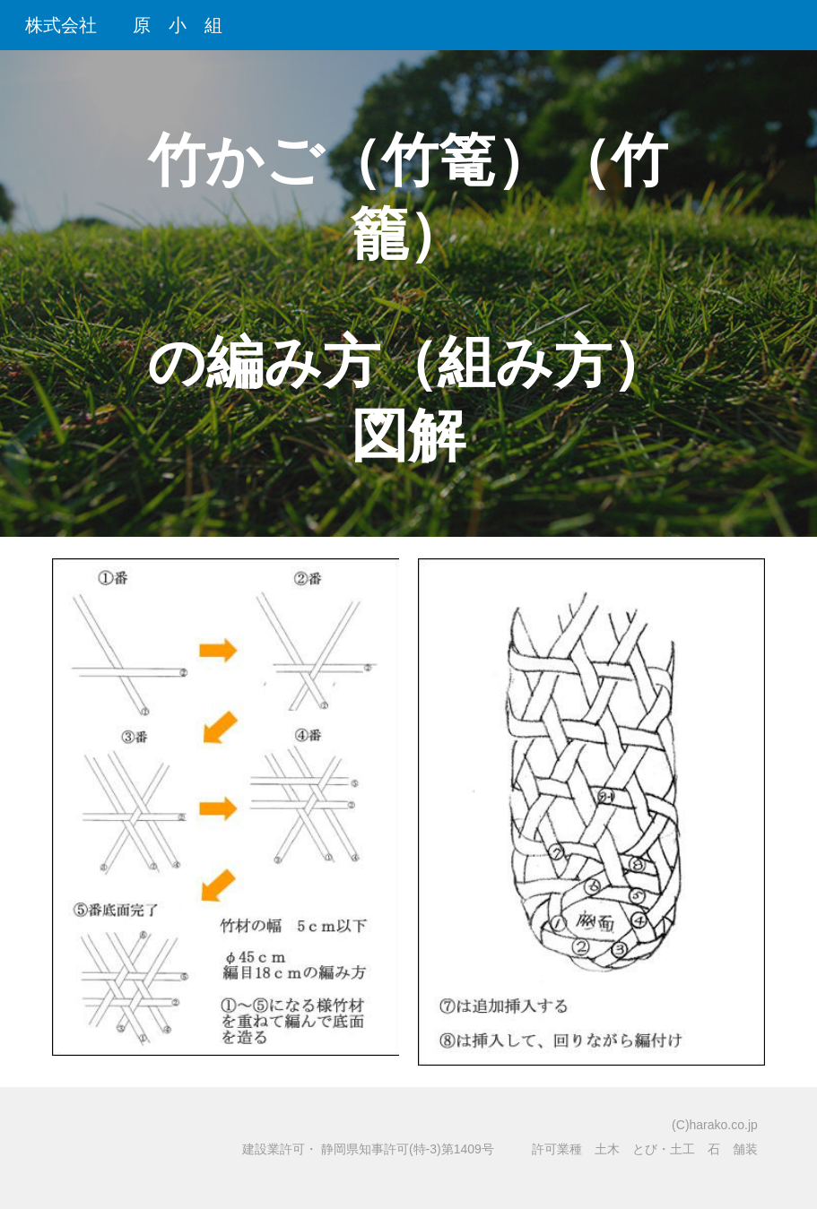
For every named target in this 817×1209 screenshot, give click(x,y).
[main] (408, 293)
